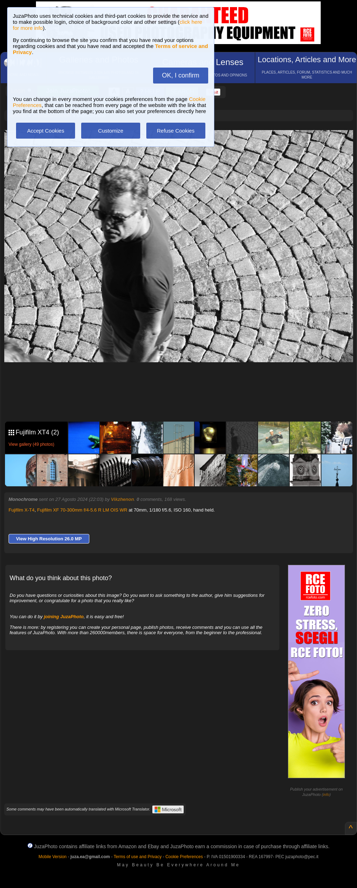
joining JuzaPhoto (64, 616)
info (326, 794)
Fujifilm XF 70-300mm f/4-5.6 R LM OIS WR (82, 510)
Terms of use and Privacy (138, 856)
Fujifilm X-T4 (22, 510)
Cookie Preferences (184, 856)
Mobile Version (52, 856)
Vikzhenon (122, 499)
